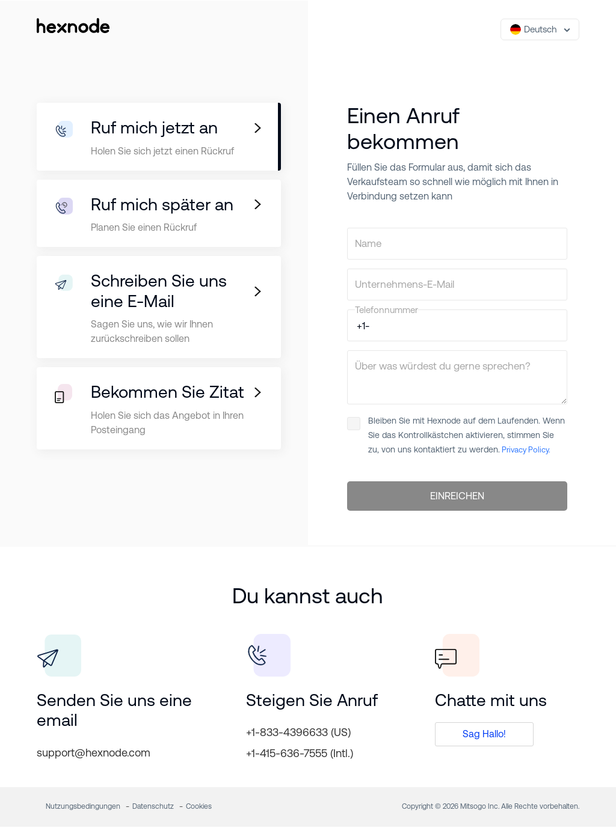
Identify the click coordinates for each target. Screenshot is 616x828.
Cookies (199, 807)
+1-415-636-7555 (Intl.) (299, 754)
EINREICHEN (457, 497)
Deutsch (533, 29)
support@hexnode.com (93, 753)
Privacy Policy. (525, 449)
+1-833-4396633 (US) (298, 733)
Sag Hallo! (484, 735)
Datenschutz (153, 807)
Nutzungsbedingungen (83, 807)
